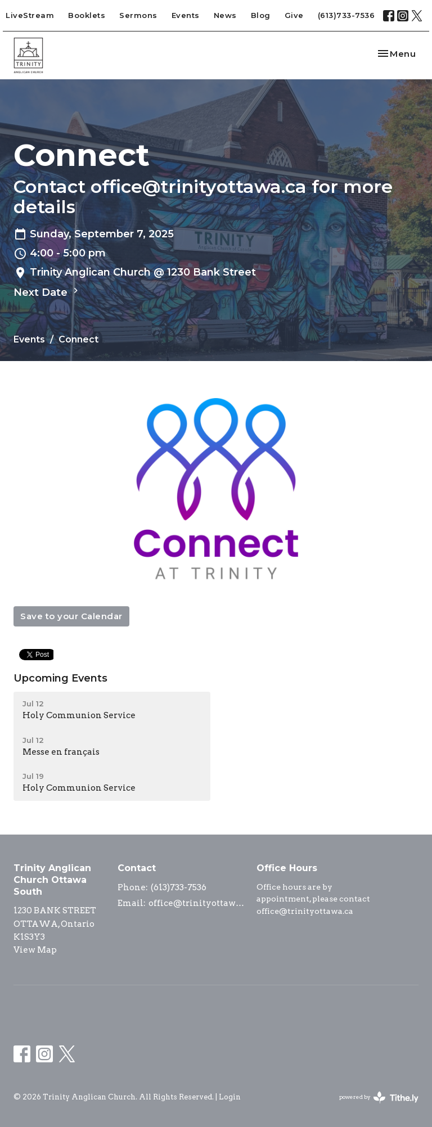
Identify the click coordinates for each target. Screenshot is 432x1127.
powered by (378, 1097)
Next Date (47, 292)
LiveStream (30, 15)
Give (294, 15)
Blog (261, 15)
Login (230, 1097)
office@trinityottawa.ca (196, 903)
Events (186, 15)
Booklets (86, 15)
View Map (35, 950)
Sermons (138, 15)
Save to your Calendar (71, 616)
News (225, 15)
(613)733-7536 (346, 15)
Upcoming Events (60, 678)
